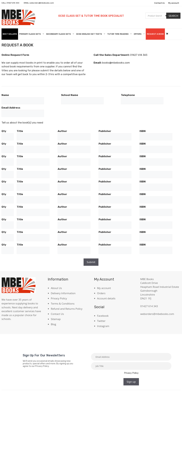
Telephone (128, 95)
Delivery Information (63, 293)
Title (20, 131)
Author (62, 131)
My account (173, 3)
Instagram (103, 326)
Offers (140, 34)
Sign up (131, 381)
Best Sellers (10, 34)
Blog (53, 324)
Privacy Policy (59, 298)
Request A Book (155, 34)
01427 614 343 (13, 3)
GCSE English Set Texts (91, 34)
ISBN (143, 131)
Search (173, 15)
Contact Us (159, 3)
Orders (101, 293)
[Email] (131, 357)
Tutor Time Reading (120, 34)
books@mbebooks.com (116, 62)
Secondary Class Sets (60, 34)
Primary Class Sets (32, 34)
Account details (106, 298)
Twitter (101, 321)
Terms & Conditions (62, 303)
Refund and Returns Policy (66, 308)
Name (5, 95)
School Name (69, 95)
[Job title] (131, 366)
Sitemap (56, 319)
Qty (4, 131)
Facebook (103, 315)
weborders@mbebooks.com (41, 3)
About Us (56, 288)
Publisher (105, 131)
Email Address (11, 107)
